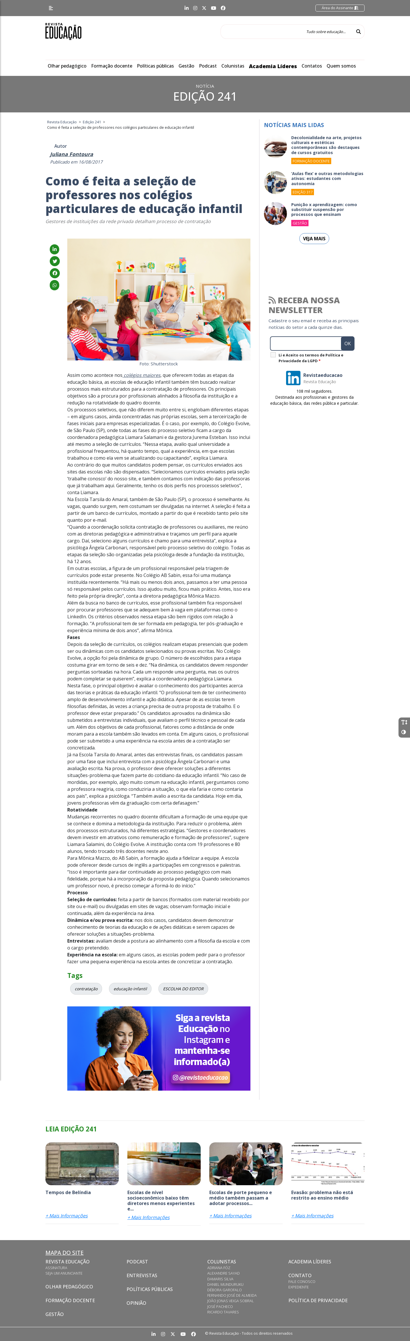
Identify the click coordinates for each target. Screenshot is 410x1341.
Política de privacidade (318, 1300)
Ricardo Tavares (223, 1312)
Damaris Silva (220, 1278)
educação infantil (130, 988)
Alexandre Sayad (223, 1273)
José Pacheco (220, 1306)
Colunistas (232, 66)
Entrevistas (142, 1275)
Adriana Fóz (218, 1267)
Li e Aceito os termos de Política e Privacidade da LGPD (311, 357)
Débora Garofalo (224, 1289)
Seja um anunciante (64, 1273)
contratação (86, 988)
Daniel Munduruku (225, 1284)
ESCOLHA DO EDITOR (183, 988)
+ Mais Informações (66, 1216)
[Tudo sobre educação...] (287, 31)
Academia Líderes (273, 66)
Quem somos (341, 66)
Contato (300, 1275)
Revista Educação (67, 1261)
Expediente (298, 1287)
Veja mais (314, 238)
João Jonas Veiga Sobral (230, 1300)
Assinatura (56, 1267)
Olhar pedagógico (67, 66)
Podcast (208, 66)
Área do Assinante (340, 7)
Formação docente (111, 66)
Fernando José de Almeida (232, 1295)
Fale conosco (301, 1281)
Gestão (186, 66)
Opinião (136, 1303)
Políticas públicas (155, 66)
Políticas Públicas (150, 1289)
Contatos (312, 66)
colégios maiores (141, 375)
